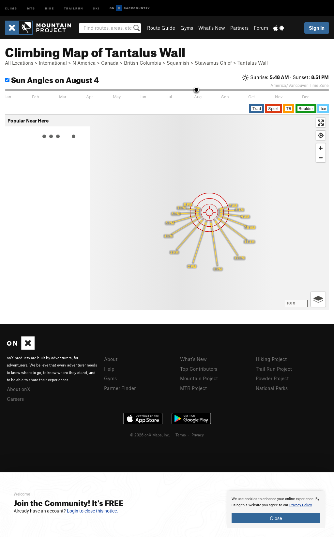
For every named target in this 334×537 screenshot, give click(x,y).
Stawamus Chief (213, 63)
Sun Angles (52, 79)
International (53, 63)
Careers (15, 399)
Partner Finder (120, 388)
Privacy (197, 434)
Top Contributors (198, 369)
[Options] (318, 299)
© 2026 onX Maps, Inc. (150, 434)
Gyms (186, 28)
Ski (96, 8)
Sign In (317, 28)
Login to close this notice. (92, 510)
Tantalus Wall (252, 63)
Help (109, 369)
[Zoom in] (321, 148)
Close (276, 518)
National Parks (272, 388)
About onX (18, 389)
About (110, 359)
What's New (211, 28)
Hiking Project (271, 359)
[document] (276, 509)
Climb (11, 8)
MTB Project (193, 388)
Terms (180, 434)
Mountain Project (199, 378)
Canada (109, 63)
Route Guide (161, 28)
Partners (239, 28)
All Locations (19, 63)
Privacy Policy (300, 505)
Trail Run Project (274, 369)
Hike (49, 8)
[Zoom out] (321, 157)
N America (84, 63)
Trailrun (73, 8)
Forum (261, 28)
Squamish (178, 63)
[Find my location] (321, 135)
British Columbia (142, 63)
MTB (31, 8)
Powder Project (272, 378)
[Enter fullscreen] (321, 122)
